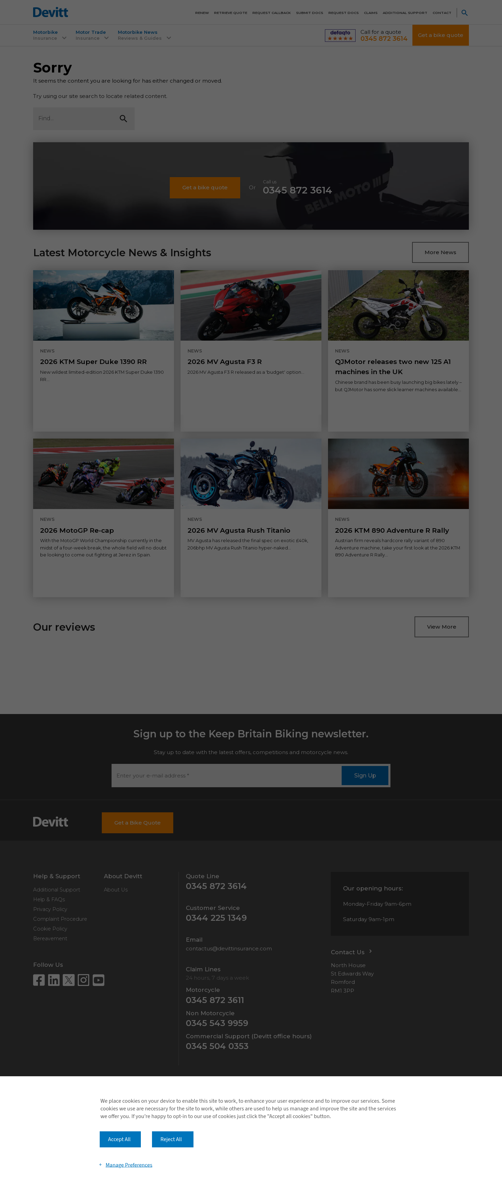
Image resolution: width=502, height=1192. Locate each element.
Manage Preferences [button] (129, 1165)
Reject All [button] (171, 1139)
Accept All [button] (119, 1139)
